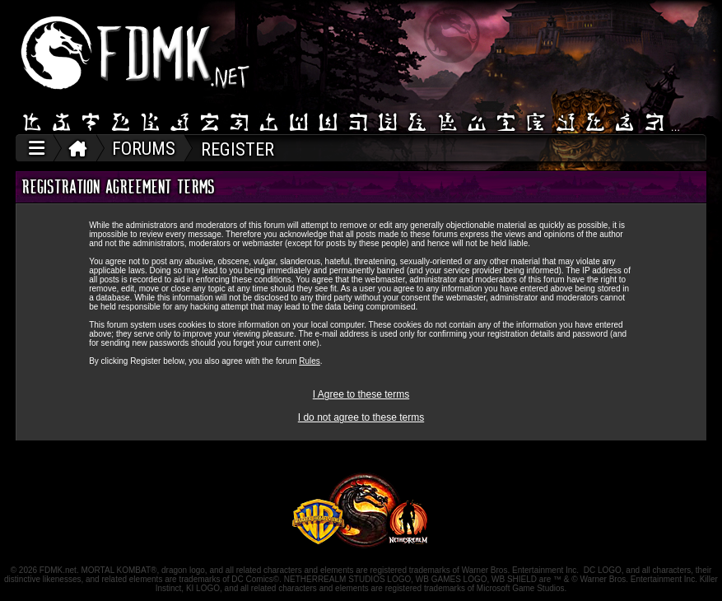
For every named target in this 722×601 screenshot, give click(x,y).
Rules (309, 361)
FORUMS (143, 148)
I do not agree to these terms (361, 417)
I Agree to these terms (361, 394)
